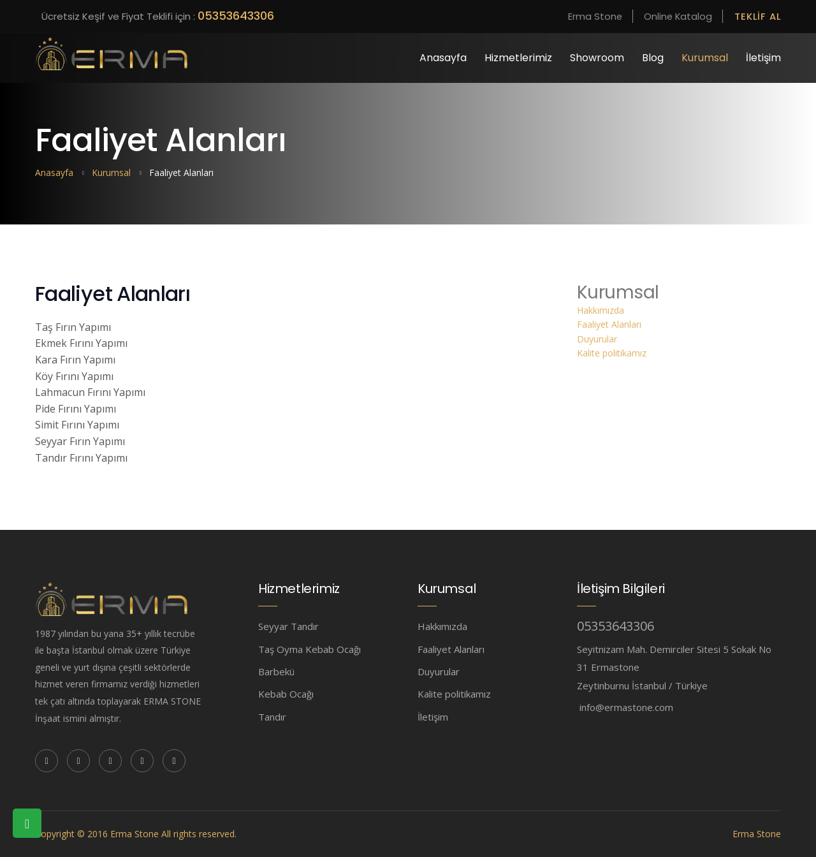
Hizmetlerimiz (518, 57)
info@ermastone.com (626, 707)
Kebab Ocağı (286, 693)
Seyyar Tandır (288, 626)
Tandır (272, 716)
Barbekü (276, 671)
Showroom (597, 57)
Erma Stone (589, 16)
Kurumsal (704, 57)
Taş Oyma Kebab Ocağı (309, 649)
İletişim (763, 57)
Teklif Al (757, 16)
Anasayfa (443, 57)
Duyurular (597, 339)
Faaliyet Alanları (609, 324)
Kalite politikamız (611, 353)
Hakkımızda (600, 310)
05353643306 (236, 16)
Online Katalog (675, 16)
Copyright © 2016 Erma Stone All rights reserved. (136, 834)
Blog (653, 57)
